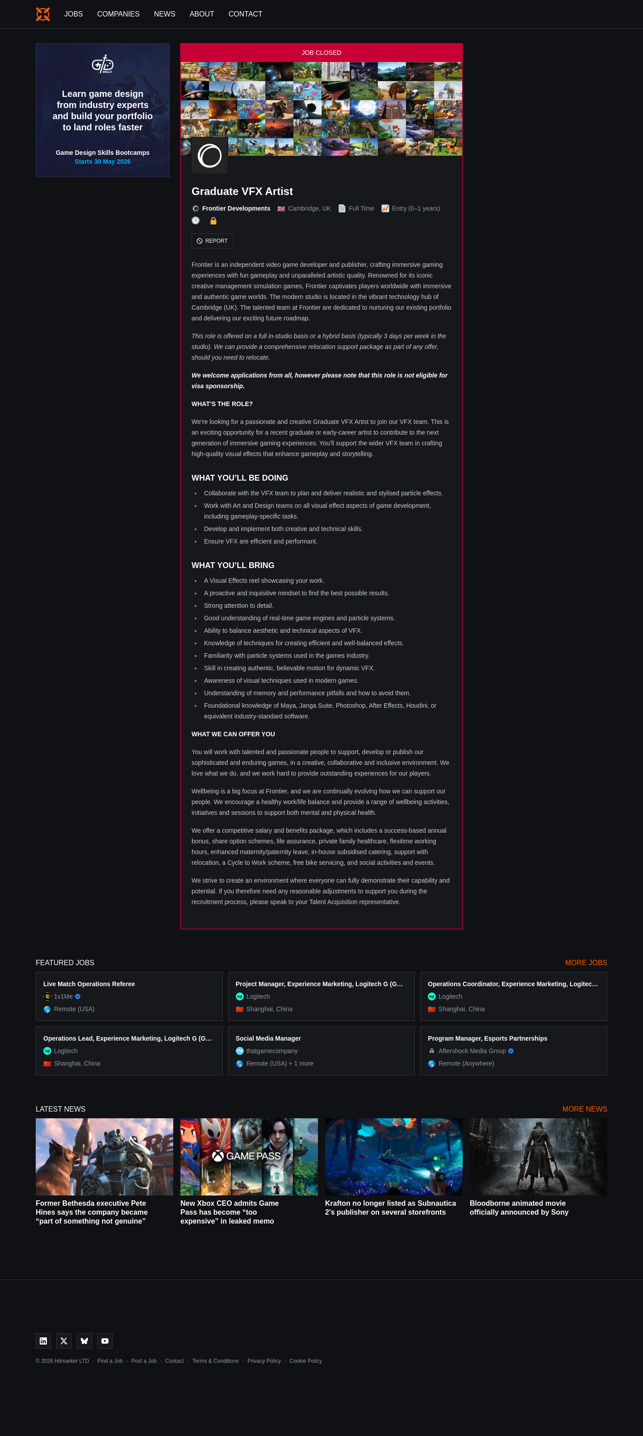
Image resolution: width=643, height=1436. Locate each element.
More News (585, 1109)
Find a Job (110, 1361)
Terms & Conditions (215, 1361)
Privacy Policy (264, 1361)
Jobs (73, 14)
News (164, 14)
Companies (118, 14)
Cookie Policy (305, 1361)
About (202, 14)
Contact (246, 14)
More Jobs (586, 963)
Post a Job (144, 1361)
